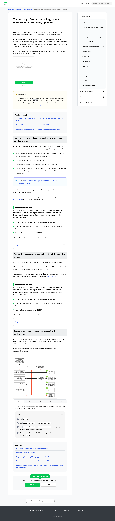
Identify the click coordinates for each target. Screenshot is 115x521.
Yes (32, 484)
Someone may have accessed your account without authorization (38, 129)
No (48, 484)
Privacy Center (80, 510)
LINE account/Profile (16, 9)
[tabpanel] (40, 421)
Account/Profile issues (28, 9)
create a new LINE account (39, 106)
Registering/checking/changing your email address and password (38, 457)
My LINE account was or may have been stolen (32, 448)
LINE (5, 2)
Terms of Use (52, 510)
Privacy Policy (66, 510)
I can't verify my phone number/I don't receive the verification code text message (39, 466)
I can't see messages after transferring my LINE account (35, 461)
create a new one (51, 276)
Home (9, 9)
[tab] (18, 401)
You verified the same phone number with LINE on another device (39, 125)
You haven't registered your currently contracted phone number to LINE (39, 119)
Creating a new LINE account (26, 452)
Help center (7, 5)
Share (64, 27)
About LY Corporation (36, 510)
